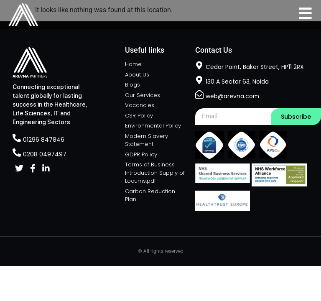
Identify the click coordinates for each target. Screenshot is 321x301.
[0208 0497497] (17, 152)
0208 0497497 (44, 154)
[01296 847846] (17, 138)
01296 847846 (43, 139)
